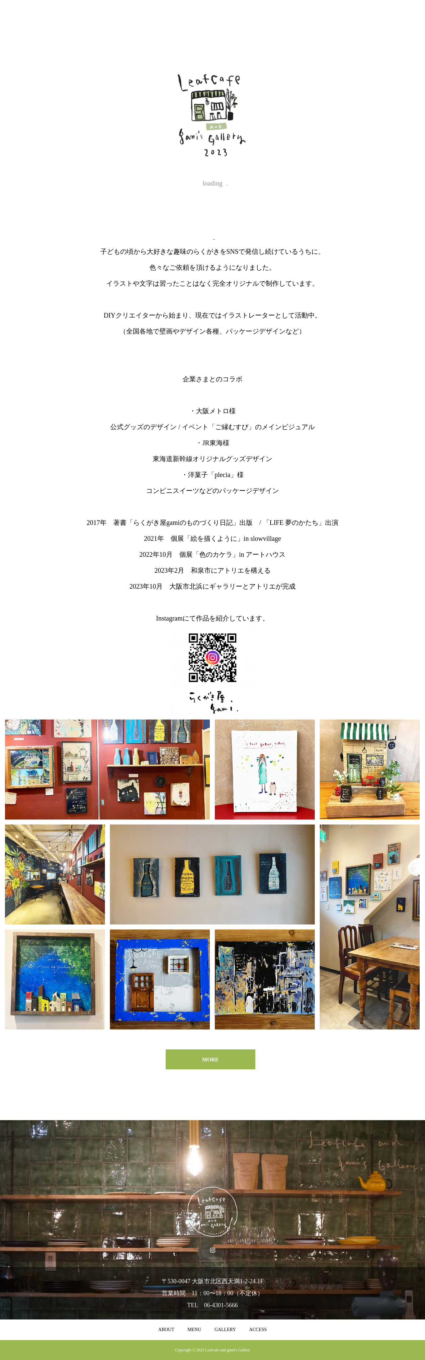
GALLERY (225, 1329)
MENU (194, 1329)
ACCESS (258, 1329)
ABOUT (166, 1329)
